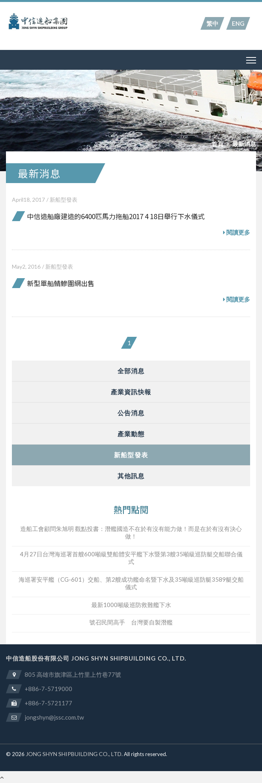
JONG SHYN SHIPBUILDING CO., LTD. (74, 754)
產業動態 (131, 433)
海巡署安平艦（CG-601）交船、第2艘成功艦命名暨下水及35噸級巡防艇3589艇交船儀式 (131, 583)
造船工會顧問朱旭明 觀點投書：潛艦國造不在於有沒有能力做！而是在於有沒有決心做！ (131, 532)
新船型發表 (63, 199)
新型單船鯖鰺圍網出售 (60, 283)
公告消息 (131, 412)
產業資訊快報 (131, 391)
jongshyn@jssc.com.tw (54, 717)
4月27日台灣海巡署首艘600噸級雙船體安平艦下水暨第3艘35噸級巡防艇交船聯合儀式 (131, 557)
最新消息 (244, 143)
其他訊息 (131, 475)
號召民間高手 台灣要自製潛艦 (131, 622)
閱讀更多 (236, 232)
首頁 (217, 143)
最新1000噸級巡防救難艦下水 (131, 604)
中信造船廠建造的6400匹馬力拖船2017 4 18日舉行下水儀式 (115, 216)
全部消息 (131, 370)
